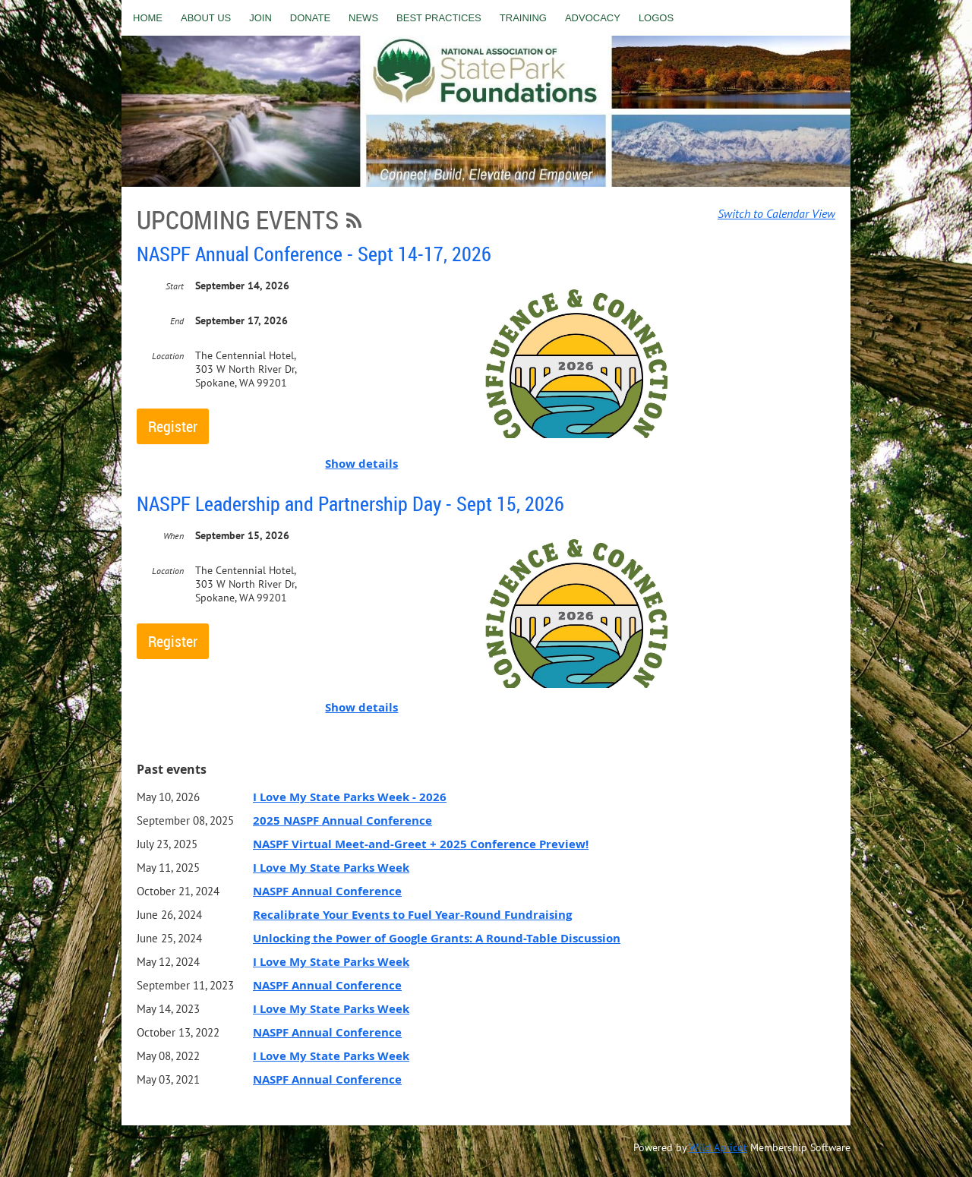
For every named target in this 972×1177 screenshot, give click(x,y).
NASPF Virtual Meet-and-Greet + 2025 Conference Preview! (421, 844)
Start (175, 286)
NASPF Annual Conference (327, 891)
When (173, 535)
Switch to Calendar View (776, 213)
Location (168, 355)
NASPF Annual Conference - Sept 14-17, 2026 (314, 254)
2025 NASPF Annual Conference (342, 820)
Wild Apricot (718, 1147)
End (177, 321)
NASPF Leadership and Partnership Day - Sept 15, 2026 (350, 504)
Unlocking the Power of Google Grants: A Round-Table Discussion (436, 938)
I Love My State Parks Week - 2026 (350, 797)
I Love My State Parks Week (331, 868)
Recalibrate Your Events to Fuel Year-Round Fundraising (412, 915)
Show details (361, 464)
